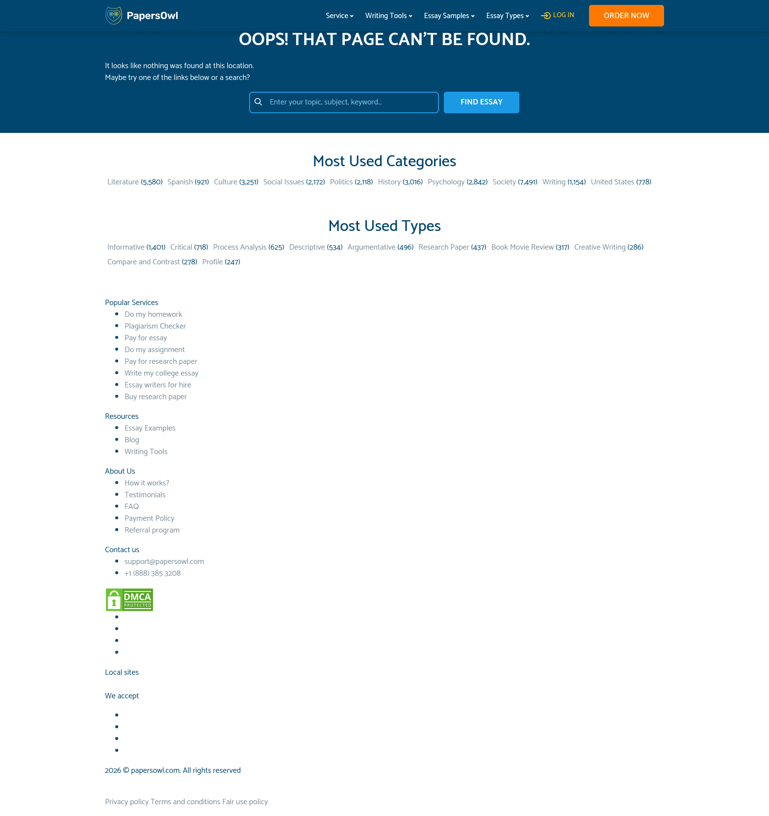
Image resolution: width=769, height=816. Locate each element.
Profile (212, 262)
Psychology (446, 182)
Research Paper (444, 247)
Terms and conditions (185, 802)
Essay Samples (446, 16)
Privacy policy (127, 802)
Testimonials (145, 495)
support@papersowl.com (164, 561)
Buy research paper (156, 397)
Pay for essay (146, 338)
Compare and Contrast (143, 262)
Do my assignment (155, 350)
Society (504, 182)
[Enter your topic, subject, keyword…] (344, 102)
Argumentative (372, 247)
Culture (225, 182)
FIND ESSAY (482, 102)
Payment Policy (150, 518)
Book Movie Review (522, 247)
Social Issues (283, 182)
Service (337, 16)
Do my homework (153, 314)
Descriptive (307, 247)
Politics (341, 182)
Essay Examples (150, 428)
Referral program (152, 530)
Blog (132, 440)
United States (613, 182)
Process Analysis (240, 247)
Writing (553, 182)
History (389, 182)
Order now (626, 16)
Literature (123, 182)
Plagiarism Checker (155, 326)
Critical (181, 247)
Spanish (180, 182)
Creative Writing (600, 247)
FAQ (132, 506)
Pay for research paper (161, 361)
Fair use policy (245, 802)
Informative (126, 247)
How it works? (147, 483)
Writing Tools (386, 16)
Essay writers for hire (158, 385)
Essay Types (505, 16)
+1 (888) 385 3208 (152, 573)
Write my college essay (162, 373)
